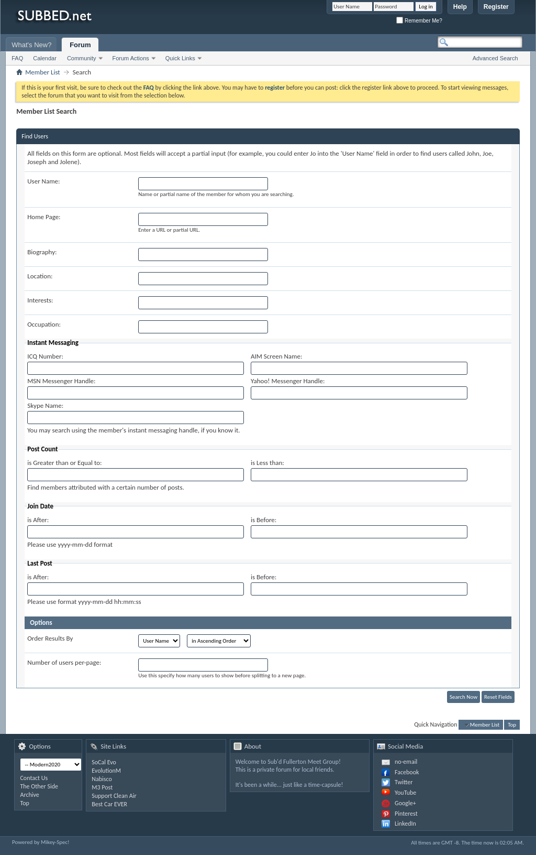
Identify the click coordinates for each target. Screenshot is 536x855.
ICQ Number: (45, 356)
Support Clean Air (114, 795)
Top (512, 724)
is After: (38, 520)
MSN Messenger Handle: (61, 381)
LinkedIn (405, 823)
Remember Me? (419, 21)
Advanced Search (495, 58)
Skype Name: (45, 405)
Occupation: (44, 324)
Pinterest (406, 813)
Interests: (40, 300)
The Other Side (39, 786)
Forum (80, 45)
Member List (42, 72)
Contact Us (34, 778)
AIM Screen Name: (276, 356)
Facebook (407, 772)
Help (460, 6)
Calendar (45, 58)
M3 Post (102, 787)
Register (496, 6)
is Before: (263, 520)
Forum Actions (131, 58)
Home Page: (43, 217)
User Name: (43, 181)
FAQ (17, 58)
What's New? (31, 45)
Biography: (42, 252)
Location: (39, 276)
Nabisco (102, 779)
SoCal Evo (104, 762)
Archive (29, 794)
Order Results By (50, 638)
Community (81, 58)
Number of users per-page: (64, 662)
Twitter (403, 782)
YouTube (405, 792)
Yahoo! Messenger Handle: (288, 381)
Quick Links (180, 58)
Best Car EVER (109, 804)
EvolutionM (106, 770)
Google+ (405, 803)
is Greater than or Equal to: (64, 463)
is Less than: (267, 463)
